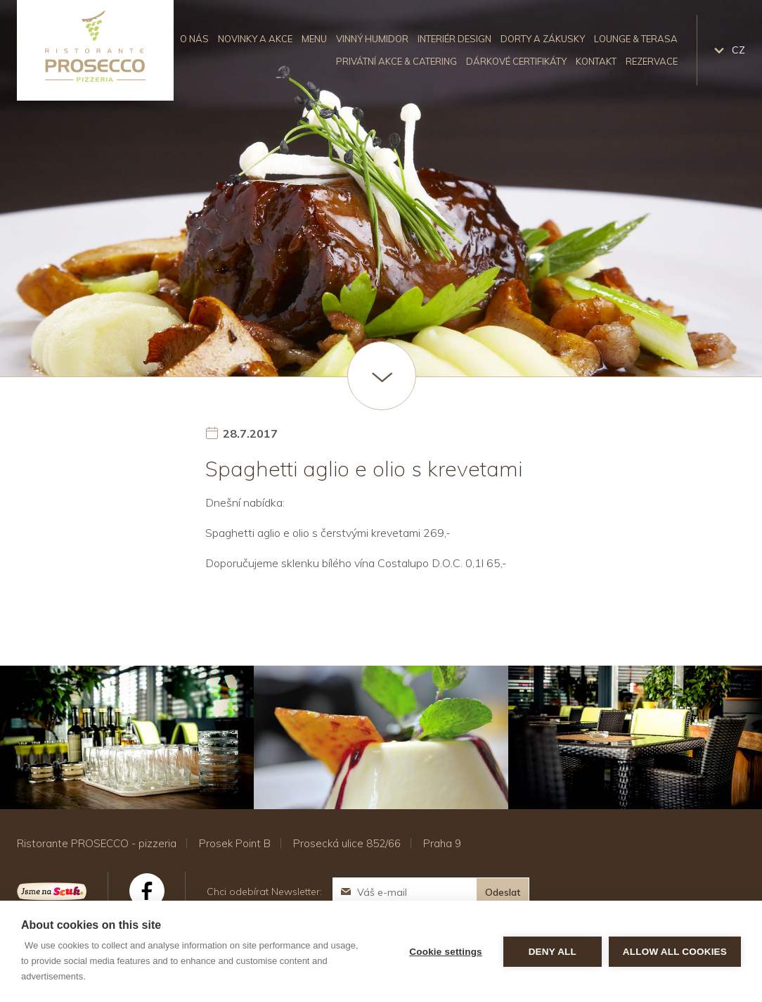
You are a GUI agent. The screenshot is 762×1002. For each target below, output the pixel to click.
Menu (314, 38)
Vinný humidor (372, 38)
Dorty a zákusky (543, 38)
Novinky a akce (255, 38)
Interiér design (454, 38)
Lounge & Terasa (636, 38)
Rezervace (652, 61)
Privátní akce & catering (396, 61)
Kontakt (596, 61)
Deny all (552, 951)
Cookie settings (445, 951)
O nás (194, 38)
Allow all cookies (675, 951)
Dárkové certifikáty (516, 61)
